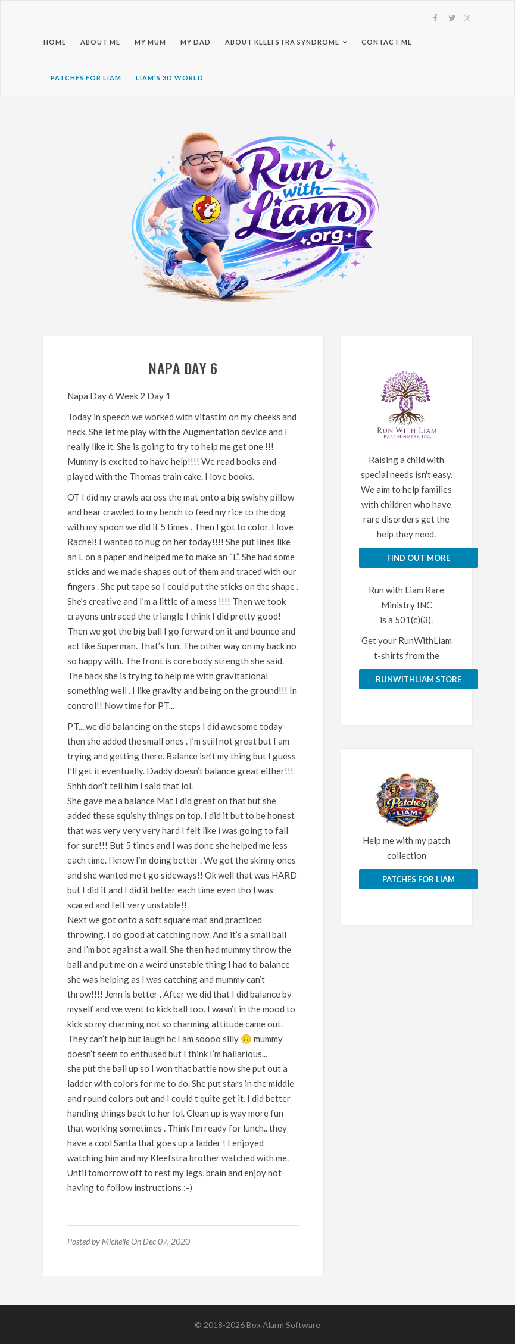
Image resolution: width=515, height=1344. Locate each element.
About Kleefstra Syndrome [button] (282, 42)
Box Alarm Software (283, 1325)
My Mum (150, 42)
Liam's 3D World (170, 78)
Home (54, 42)
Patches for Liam (86, 78)
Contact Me (386, 42)
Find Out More (418, 557)
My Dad (195, 42)
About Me (100, 42)
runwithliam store (418, 679)
